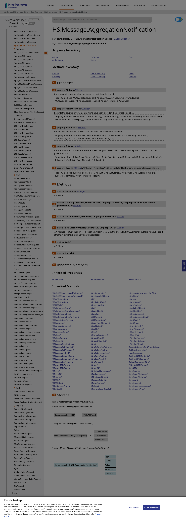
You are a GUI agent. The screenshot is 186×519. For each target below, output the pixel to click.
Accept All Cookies (151, 509)
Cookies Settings (132, 509)
